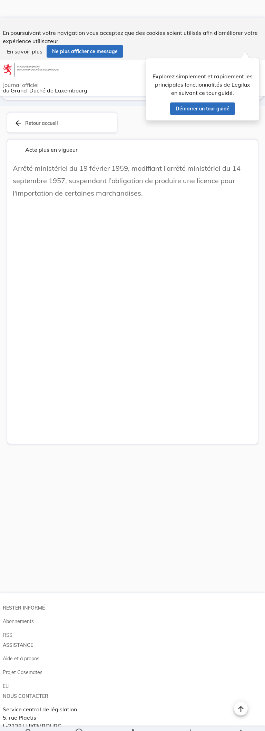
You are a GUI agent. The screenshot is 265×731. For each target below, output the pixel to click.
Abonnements (18, 610)
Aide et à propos (21, 648)
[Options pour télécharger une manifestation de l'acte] (190, 720)
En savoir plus (24, 33)
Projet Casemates (22, 662)
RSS (7, 624)
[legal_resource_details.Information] (79, 720)
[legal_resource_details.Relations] (132, 720)
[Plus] (240, 720)
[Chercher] (28, 720)
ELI (6, 675)
